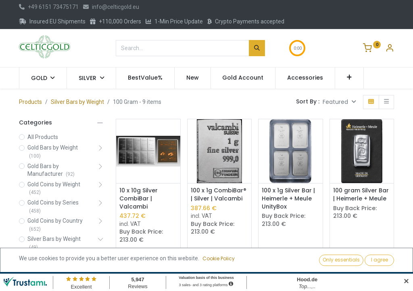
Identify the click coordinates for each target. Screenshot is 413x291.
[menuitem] (145, 78)
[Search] (257, 48)
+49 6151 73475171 (49, 7)
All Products (42, 137)
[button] (349, 78)
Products (30, 102)
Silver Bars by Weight (77, 102)
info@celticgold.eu (111, 7)
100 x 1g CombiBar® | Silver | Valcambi (218, 194)
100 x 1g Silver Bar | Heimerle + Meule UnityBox (288, 198)
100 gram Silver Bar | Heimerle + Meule (361, 194)
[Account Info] (389, 49)
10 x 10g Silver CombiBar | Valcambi (138, 198)
